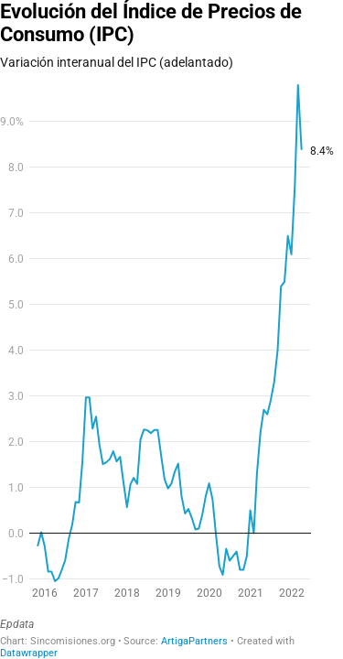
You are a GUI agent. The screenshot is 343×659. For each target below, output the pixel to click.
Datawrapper (29, 653)
